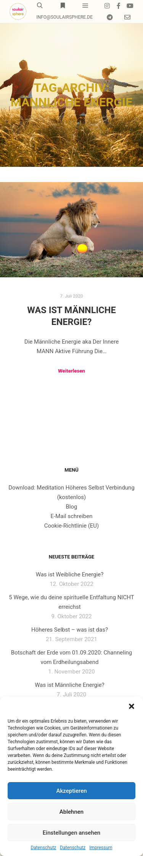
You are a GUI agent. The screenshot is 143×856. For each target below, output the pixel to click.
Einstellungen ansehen (71, 832)
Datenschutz (43, 847)
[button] (131, 706)
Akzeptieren (71, 790)
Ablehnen (71, 811)
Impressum (100, 847)
